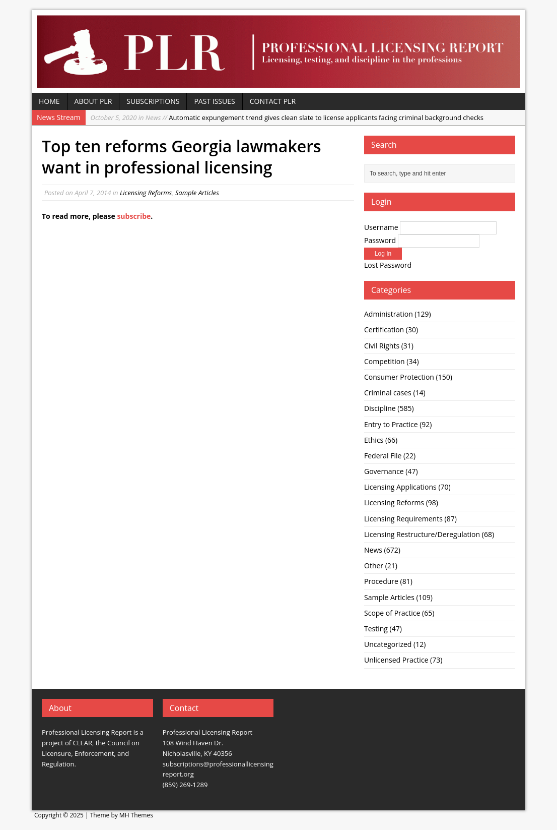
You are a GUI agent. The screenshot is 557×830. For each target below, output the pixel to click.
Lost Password (387, 265)
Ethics (373, 440)
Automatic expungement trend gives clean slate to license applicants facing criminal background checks (287, 117)
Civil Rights (381, 345)
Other (373, 565)
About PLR (93, 101)
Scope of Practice (392, 613)
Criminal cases (387, 392)
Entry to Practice (391, 424)
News (373, 550)
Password (380, 240)
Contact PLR (273, 101)
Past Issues (214, 101)
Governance (384, 471)
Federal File (382, 455)
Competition (384, 361)
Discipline (380, 408)
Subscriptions (152, 101)
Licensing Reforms (146, 192)
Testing (376, 628)
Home (49, 101)
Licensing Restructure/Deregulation (422, 534)
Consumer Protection (399, 377)
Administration (388, 314)
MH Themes (136, 815)
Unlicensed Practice (396, 660)
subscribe (134, 216)
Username (381, 227)
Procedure (381, 581)
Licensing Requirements (403, 518)
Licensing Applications (400, 487)
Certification (384, 329)
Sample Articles (197, 192)
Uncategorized (387, 644)
